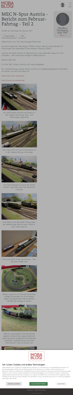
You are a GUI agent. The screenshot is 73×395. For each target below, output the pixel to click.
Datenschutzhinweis (40, 390)
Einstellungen (14, 384)
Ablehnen (61, 384)
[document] (36, 373)
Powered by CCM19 (36, 393)
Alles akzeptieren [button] (38, 384)
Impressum (30, 390)
